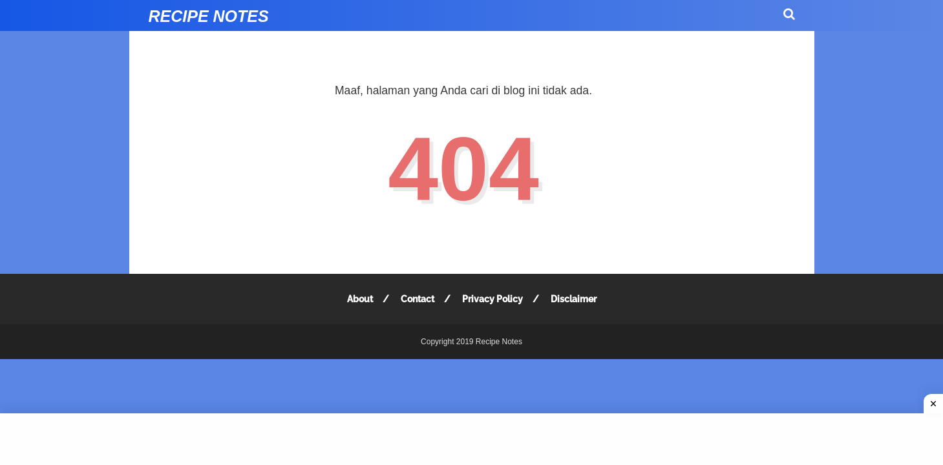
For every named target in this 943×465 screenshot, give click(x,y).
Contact (417, 299)
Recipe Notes (209, 16)
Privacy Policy (492, 299)
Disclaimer (574, 299)
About (360, 299)
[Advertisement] (471, 439)
